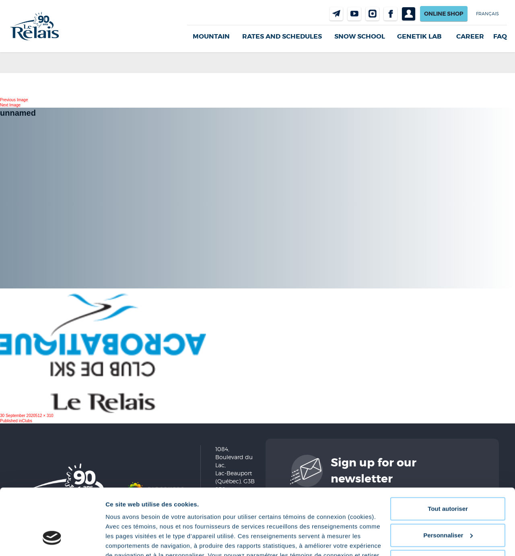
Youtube (354, 13)
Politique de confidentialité (245, 518)
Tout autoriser (448, 452)
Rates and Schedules (282, 36)
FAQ (500, 37)
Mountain (211, 36)
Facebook (390, 13)
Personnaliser (448, 478)
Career (470, 37)
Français (487, 13)
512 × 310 (44, 415)
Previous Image (14, 100)
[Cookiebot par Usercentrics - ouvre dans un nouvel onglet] (52, 540)
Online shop (444, 13)
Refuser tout (448, 504)
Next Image (10, 105)
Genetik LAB (419, 36)
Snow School (359, 36)
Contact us (336, 13)
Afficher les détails (132, 540)
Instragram (372, 13)
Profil (408, 13)
